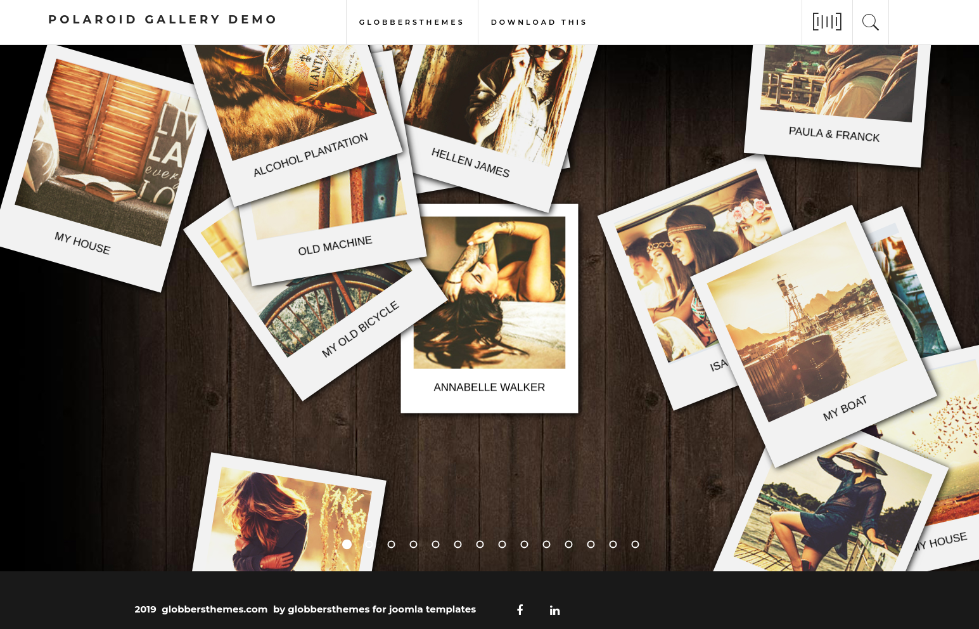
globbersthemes (412, 21)
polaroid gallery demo (163, 20)
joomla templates (432, 609)
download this (539, 21)
